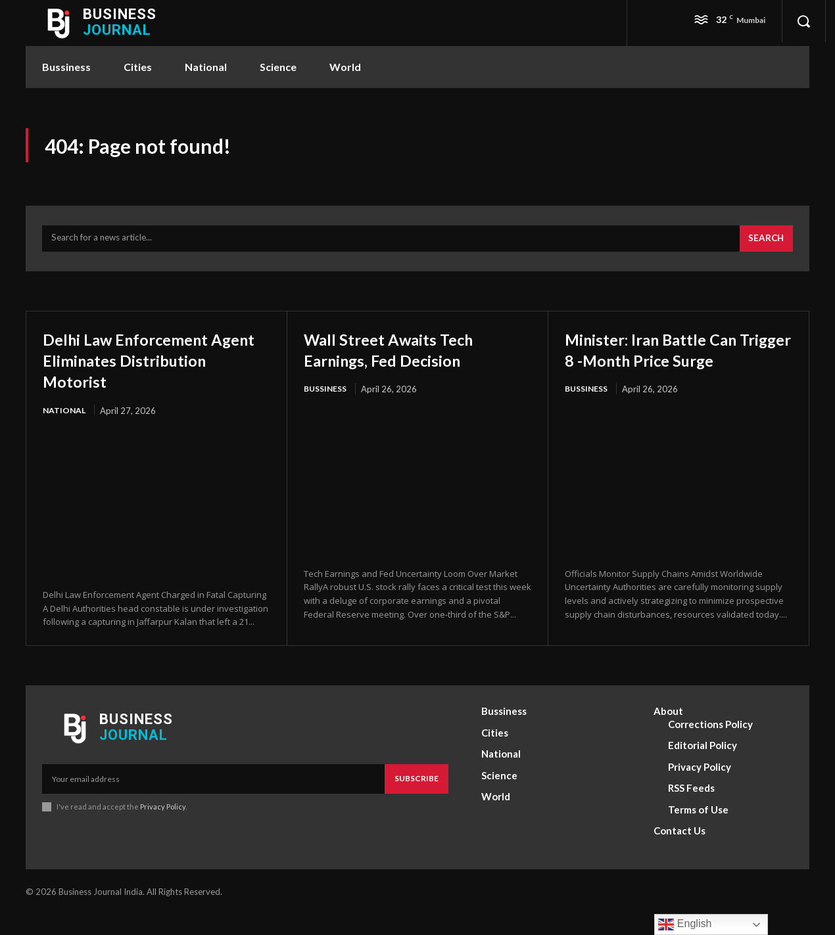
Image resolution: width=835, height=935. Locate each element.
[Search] (764, 245)
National (65, 417)
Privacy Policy (162, 827)
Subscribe (416, 799)
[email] (213, 799)
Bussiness (327, 396)
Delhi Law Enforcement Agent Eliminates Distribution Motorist (141, 366)
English (684, 924)
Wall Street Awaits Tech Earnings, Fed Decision (404, 355)
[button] (803, 21)
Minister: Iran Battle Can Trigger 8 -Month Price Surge (667, 366)
